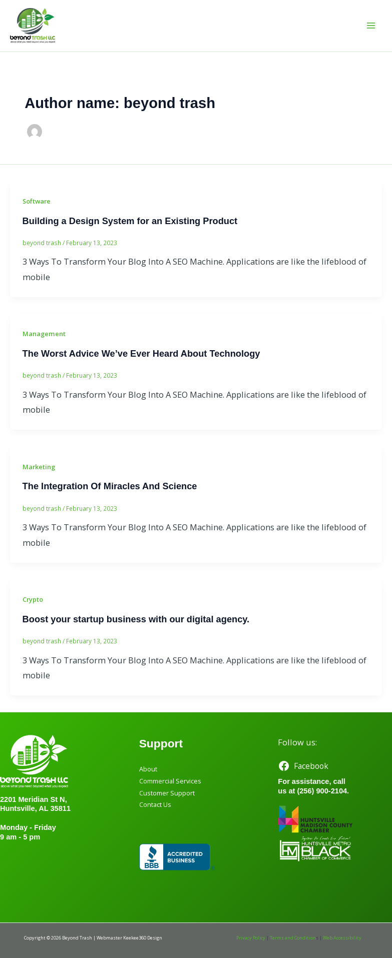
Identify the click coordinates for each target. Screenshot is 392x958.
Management (44, 333)
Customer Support (167, 792)
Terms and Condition (293, 937)
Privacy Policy (250, 937)
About (148, 768)
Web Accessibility (342, 937)
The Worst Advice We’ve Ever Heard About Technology (141, 353)
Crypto (33, 599)
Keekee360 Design (142, 937)
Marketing (39, 466)
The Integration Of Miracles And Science (110, 486)
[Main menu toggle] (370, 26)
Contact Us (155, 804)
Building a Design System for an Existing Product (130, 221)
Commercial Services (170, 780)
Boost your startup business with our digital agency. (136, 619)
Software (37, 201)
